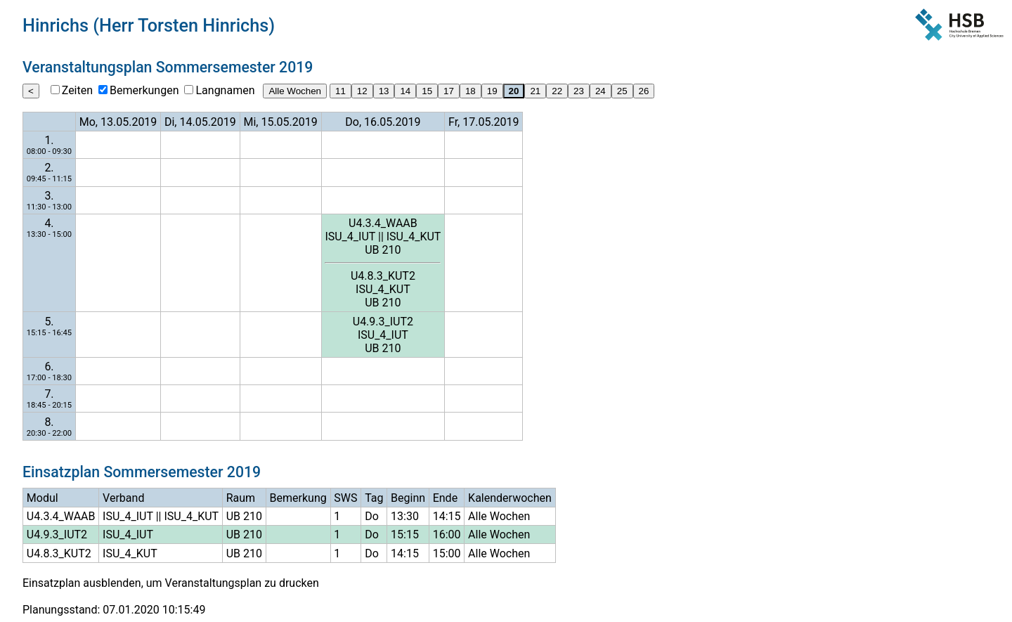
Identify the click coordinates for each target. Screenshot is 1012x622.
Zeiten (77, 90)
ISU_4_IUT (350, 236)
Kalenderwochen (510, 498)
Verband (123, 498)
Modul (42, 498)
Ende (445, 498)
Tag (374, 498)
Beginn (408, 498)
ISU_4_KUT (414, 236)
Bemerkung (298, 498)
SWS (345, 498)
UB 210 (383, 250)
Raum (240, 498)
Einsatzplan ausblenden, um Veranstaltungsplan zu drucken (170, 583)
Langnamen (224, 90)
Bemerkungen (144, 90)
